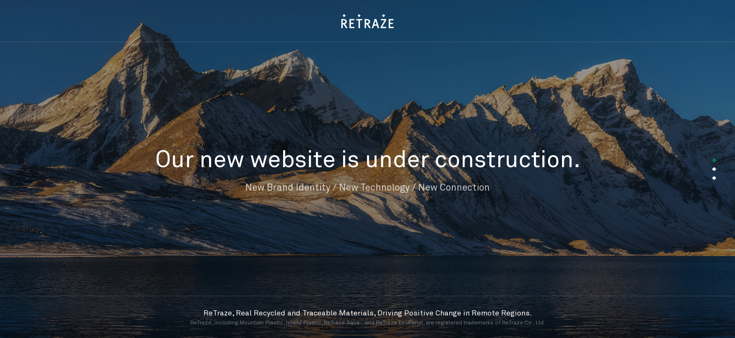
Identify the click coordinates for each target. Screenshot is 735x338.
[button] (714, 160)
